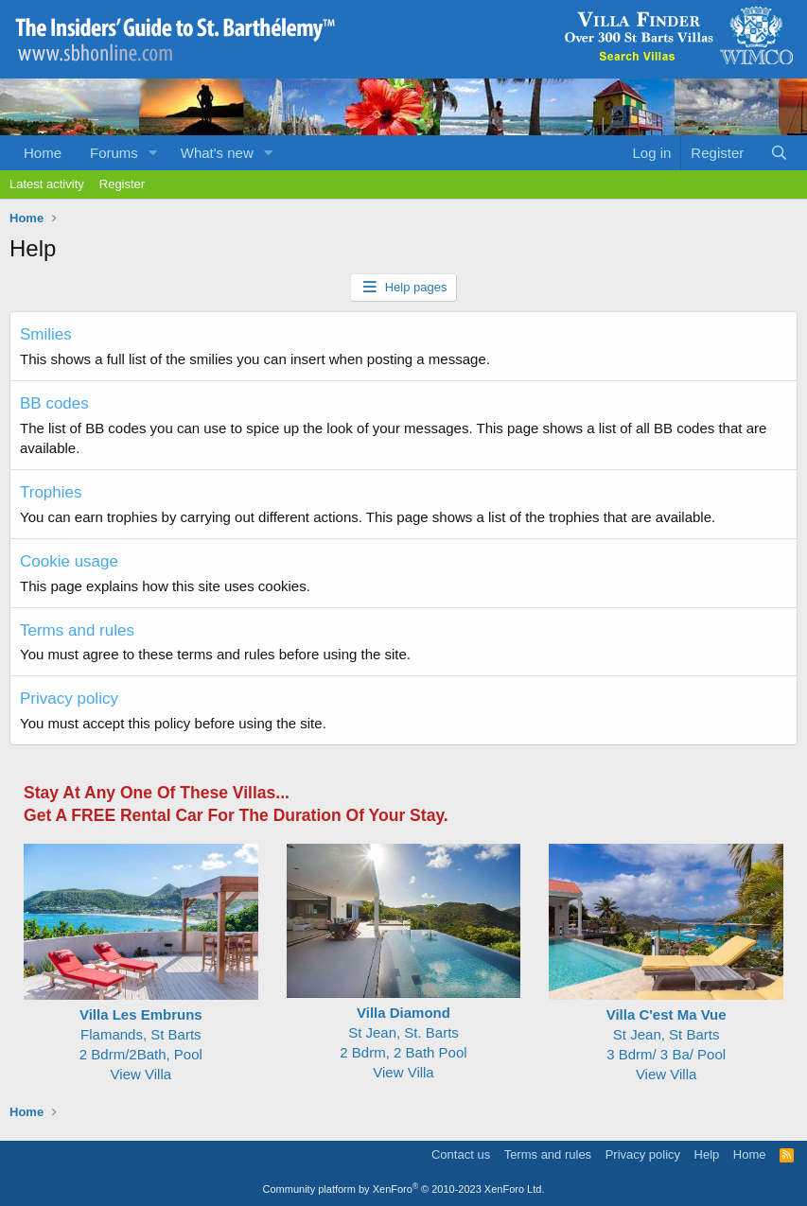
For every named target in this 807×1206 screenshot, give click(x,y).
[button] (153, 152)
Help (707, 1154)
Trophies (51, 492)
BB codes (54, 403)
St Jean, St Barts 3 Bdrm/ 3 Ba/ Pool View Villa (666, 1034)
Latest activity (46, 184)
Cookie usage (69, 561)
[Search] (779, 152)
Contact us (460, 1154)
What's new (217, 153)
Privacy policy (69, 699)
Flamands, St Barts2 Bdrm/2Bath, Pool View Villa (141, 1034)
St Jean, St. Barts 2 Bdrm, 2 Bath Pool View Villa (404, 1032)
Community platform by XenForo (404, 1189)
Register (122, 184)
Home (42, 153)
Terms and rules (77, 630)
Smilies (46, 334)
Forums (114, 153)
